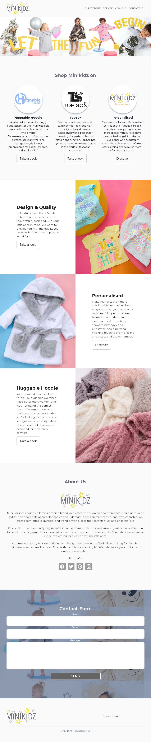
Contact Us (136, 8)
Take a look (75, 158)
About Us (121, 8)
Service (108, 8)
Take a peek (28, 158)
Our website (93, 8)
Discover (122, 158)
